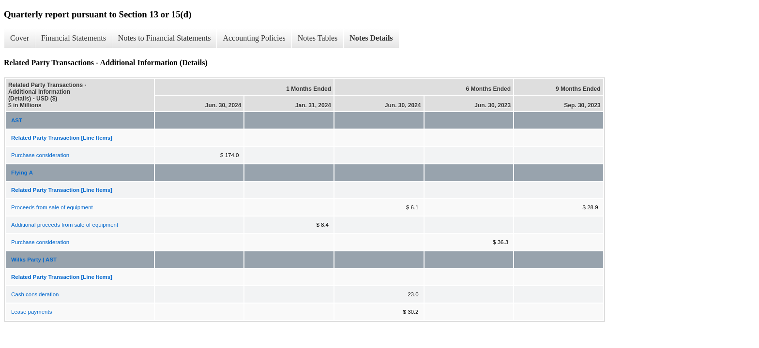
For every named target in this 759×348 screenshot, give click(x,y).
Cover (19, 38)
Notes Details (371, 38)
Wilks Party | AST (34, 259)
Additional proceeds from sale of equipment (64, 225)
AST (16, 120)
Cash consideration (35, 294)
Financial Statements (73, 38)
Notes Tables (318, 38)
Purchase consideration (40, 155)
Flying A (22, 172)
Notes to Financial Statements (164, 38)
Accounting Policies (254, 38)
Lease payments (31, 312)
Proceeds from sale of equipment (52, 207)
